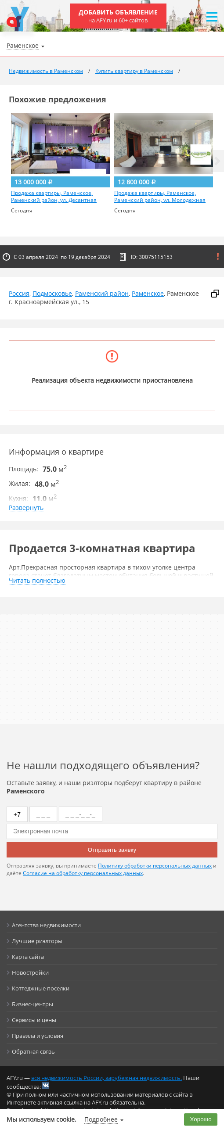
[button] (217, 161)
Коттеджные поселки (40, 988)
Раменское (148, 293)
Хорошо (201, 1119)
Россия (19, 293)
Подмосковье (52, 293)
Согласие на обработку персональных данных (83, 873)
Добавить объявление (118, 16)
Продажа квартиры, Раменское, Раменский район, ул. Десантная (54, 197)
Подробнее (101, 1119)
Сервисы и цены (34, 1020)
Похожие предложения (57, 99)
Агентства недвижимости (46, 925)
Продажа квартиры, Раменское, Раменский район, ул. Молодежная (160, 197)
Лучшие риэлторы (37, 941)
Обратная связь (33, 1051)
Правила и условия (37, 1036)
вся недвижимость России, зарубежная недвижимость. (106, 1078)
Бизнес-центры (32, 1004)
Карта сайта (28, 957)
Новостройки (30, 972)
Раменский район (102, 293)
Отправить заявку (112, 850)
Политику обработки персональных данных (155, 865)
